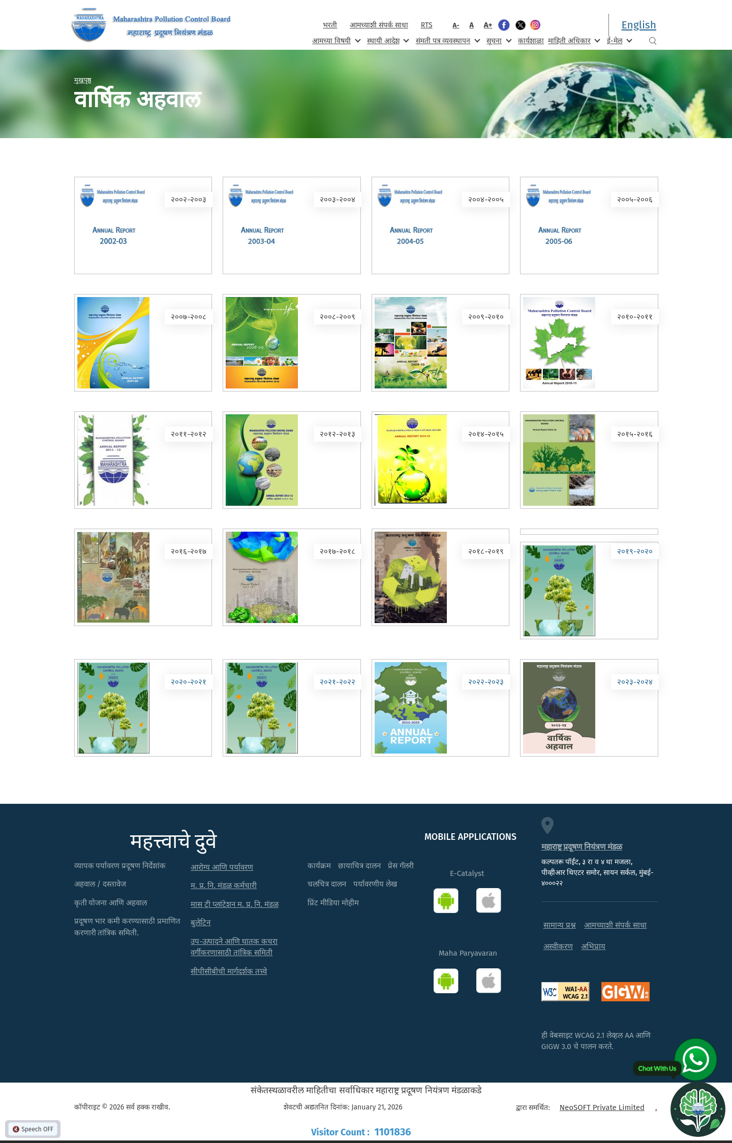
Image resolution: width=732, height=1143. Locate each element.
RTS (427, 25)
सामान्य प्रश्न (559, 925)
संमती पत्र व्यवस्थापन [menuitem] (447, 40)
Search (652, 41)
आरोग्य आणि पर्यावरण (222, 867)
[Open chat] (697, 1109)
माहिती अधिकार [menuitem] (573, 40)
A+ (488, 24)
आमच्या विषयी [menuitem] (335, 40)
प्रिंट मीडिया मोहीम (333, 902)
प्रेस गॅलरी (401, 865)
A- (456, 25)
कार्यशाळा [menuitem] (531, 41)
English (639, 24)
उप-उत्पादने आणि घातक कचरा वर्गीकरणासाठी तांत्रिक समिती (234, 947)
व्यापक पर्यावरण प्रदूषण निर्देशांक (120, 865)
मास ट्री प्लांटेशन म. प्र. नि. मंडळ (235, 904)
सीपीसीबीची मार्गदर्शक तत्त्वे (229, 971)
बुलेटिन (200, 922)
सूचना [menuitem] (497, 40)
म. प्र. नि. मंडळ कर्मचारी (224, 885)
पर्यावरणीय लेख (375, 884)
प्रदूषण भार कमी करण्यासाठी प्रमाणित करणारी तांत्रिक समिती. (127, 927)
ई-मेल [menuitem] (618, 40)
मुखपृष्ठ (83, 80)
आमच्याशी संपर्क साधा (379, 25)
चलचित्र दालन (327, 884)
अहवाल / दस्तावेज (100, 884)
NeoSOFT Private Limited (602, 1107)
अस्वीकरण (558, 946)
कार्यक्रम (319, 865)
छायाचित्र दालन (359, 865)
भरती (330, 25)
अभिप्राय (593, 946)
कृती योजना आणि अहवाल (110, 902)
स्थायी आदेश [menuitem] (387, 40)
